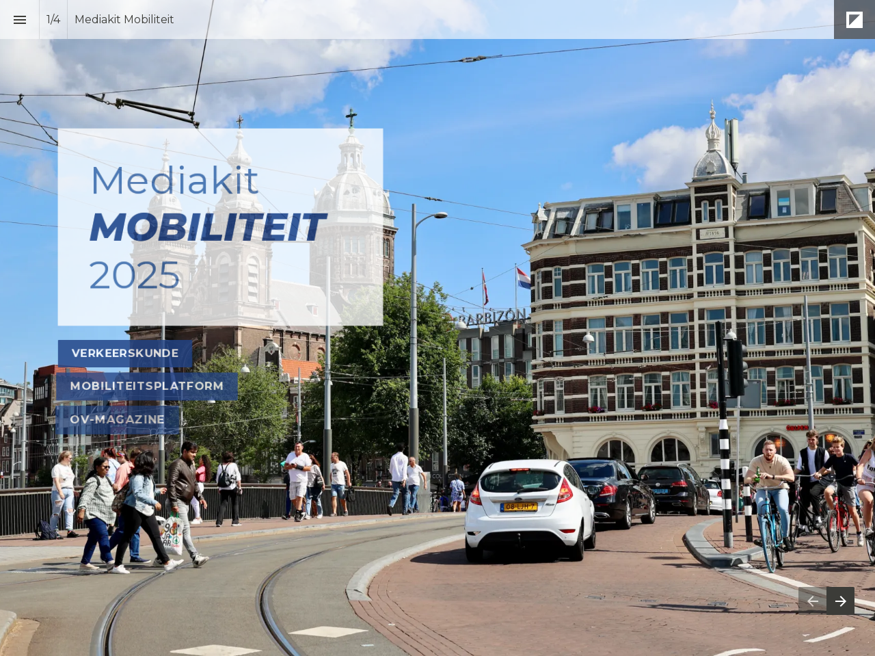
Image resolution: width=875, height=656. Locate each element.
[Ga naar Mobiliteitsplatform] (147, 386)
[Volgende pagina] (840, 601)
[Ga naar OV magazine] (117, 420)
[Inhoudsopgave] (19, 19)
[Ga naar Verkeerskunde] (125, 353)
